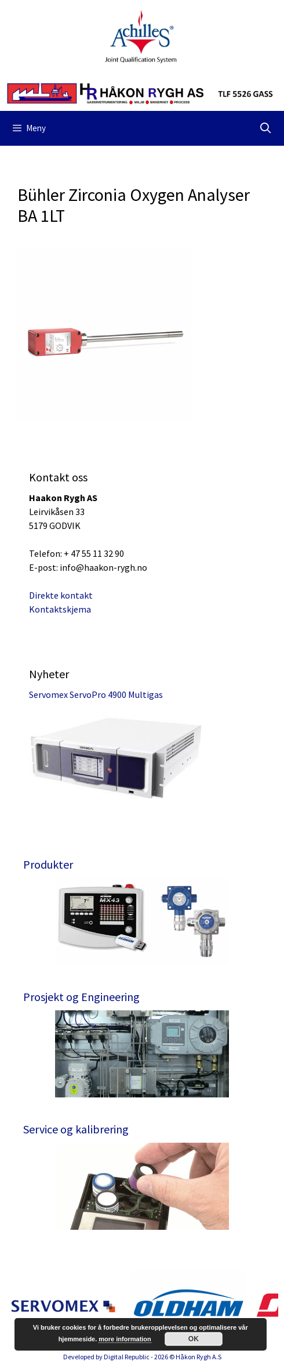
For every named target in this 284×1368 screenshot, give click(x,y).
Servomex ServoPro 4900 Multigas (96, 694)
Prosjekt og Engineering (81, 996)
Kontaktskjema (60, 609)
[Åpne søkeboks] (265, 128)
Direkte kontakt (61, 595)
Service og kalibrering (76, 1129)
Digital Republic (127, 1356)
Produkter (48, 864)
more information (125, 1338)
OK (193, 1339)
